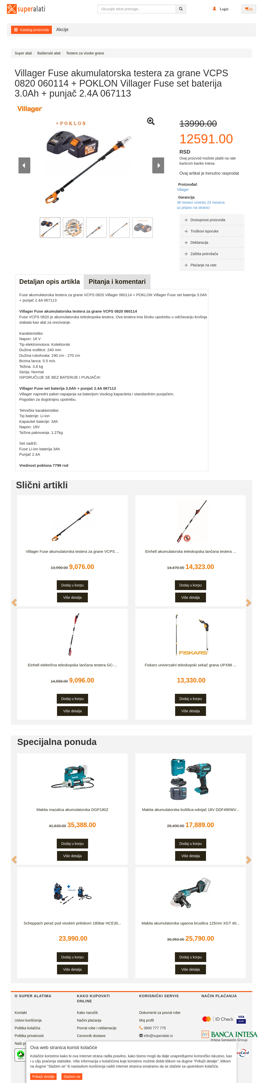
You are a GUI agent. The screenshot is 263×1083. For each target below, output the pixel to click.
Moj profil (146, 1020)
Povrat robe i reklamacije (97, 1028)
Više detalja (72, 597)
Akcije (62, 29)
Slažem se (71, 1077)
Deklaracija (195, 242)
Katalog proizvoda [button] (31, 30)
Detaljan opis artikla (49, 281)
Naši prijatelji (25, 1043)
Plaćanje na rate (200, 265)
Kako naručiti (87, 1013)
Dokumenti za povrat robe (159, 1013)
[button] (220, 9)
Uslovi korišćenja (28, 1020)
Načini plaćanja (89, 1020)
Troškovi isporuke (201, 231)
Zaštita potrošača (200, 254)
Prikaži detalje (43, 1077)
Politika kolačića (27, 1028)
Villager (183, 190)
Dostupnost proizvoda (204, 220)
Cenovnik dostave (91, 1036)
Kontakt (21, 1013)
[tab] (212, 219)
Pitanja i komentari (117, 281)
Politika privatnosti (29, 1036)
